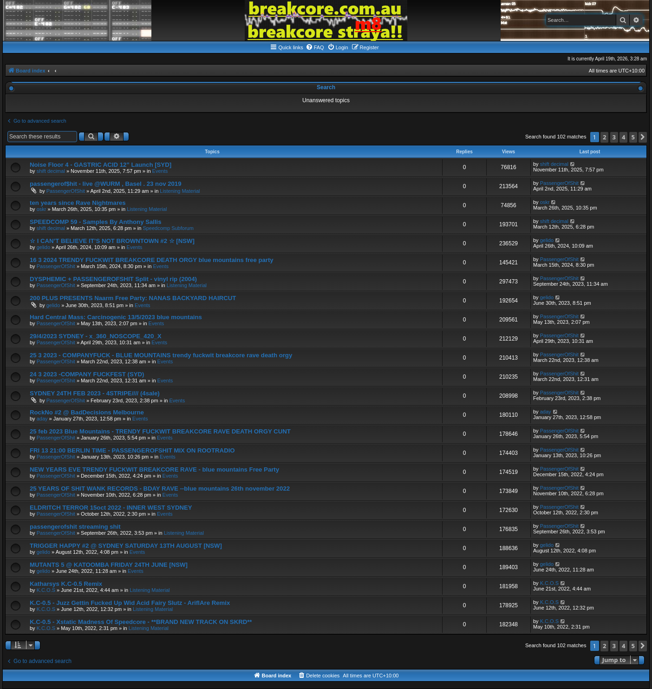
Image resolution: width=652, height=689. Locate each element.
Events (160, 171)
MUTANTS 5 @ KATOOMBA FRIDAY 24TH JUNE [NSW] (109, 564)
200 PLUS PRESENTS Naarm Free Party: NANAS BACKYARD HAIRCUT (133, 298)
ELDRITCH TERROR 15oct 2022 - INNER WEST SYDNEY (111, 507)
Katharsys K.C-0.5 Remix (66, 583)
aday (42, 418)
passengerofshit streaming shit (75, 526)
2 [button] (604, 137)
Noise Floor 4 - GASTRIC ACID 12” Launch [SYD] (100, 164)
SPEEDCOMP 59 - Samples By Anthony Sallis (96, 221)
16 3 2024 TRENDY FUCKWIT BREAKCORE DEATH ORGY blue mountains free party (152, 259)
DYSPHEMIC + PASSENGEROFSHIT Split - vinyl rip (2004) (113, 279)
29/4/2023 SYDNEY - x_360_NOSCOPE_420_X (95, 336)
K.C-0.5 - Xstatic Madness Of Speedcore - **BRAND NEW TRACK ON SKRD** (141, 621)
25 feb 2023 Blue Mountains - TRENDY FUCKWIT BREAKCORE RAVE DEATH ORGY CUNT (160, 431)
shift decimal (51, 171)
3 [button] (614, 137)
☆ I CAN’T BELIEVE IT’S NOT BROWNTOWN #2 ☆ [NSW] (112, 240)
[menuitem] (315, 47)
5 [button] (633, 137)
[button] (643, 137)
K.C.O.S (46, 590)
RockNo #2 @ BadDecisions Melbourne (87, 412)
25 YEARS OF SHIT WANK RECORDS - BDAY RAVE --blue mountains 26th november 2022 (160, 488)
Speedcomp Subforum (168, 228)
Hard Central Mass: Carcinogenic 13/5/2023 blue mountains (116, 317)
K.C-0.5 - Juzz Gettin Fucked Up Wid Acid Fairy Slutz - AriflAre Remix (130, 602)
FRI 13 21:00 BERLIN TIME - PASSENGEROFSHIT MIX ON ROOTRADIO (132, 450)
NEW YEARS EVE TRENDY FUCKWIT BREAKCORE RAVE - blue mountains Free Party (154, 469)
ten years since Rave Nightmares (78, 202)
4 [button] (623, 137)
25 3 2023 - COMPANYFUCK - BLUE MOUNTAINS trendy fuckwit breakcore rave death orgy (161, 355)
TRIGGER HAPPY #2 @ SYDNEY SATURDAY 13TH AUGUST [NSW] (126, 545)
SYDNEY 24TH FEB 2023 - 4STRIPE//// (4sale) (95, 393)
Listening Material (180, 191)
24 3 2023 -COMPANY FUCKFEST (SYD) (87, 374)
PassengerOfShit (65, 191)
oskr (41, 209)
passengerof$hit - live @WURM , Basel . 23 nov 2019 (106, 183)
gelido (43, 247)
